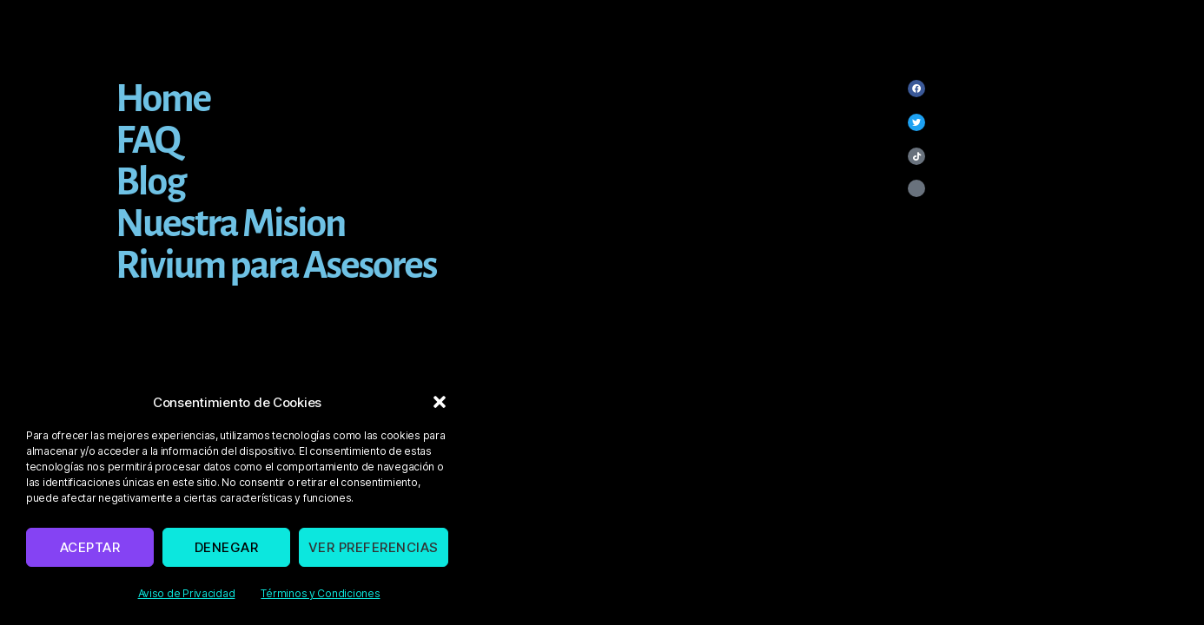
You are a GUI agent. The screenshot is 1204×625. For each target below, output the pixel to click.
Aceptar (90, 547)
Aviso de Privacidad (186, 593)
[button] (439, 402)
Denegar (227, 547)
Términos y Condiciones (320, 593)
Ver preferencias (373, 547)
